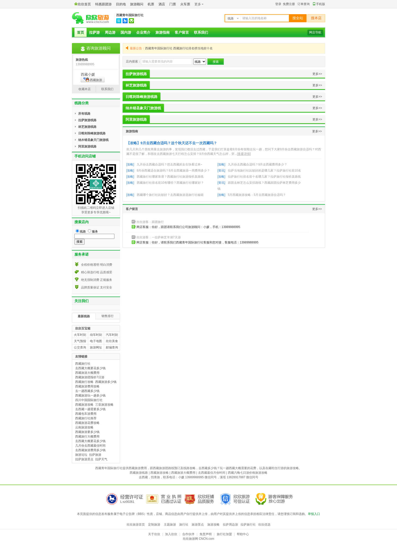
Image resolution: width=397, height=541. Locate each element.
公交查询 (80, 347)
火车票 (185, 4)
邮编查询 (112, 347)
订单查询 (303, 4)
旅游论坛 (81, 454)
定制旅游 (154, 524)
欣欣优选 (264, 524)
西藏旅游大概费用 (87, 372)
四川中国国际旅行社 (89, 400)
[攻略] (130, 164)
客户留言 (182, 32)
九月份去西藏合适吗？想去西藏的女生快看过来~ (169, 164)
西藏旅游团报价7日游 (89, 377)
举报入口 (314, 514)
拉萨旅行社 (248, 524)
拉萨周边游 (230, 524)
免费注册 (289, 4)
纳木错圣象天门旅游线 (143, 108)
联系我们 (201, 32)
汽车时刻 (112, 335)
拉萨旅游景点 (84, 459)
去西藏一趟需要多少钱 (90, 409)
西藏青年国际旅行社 (130, 15)
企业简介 (143, 32)
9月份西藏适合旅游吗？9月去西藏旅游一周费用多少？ (173, 170)
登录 (278, 4)
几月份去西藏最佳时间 (90, 445)
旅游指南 (162, 32)
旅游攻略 (213, 524)
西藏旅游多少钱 (105, 382)
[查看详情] (244, 154)
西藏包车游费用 (85, 413)
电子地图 (96, 341)
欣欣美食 (112, 341)
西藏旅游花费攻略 (87, 423)
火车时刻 (80, 335)
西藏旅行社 (82, 363)
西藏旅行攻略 (84, 382)
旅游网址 (96, 347)
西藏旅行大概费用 (87, 436)
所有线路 (84, 113)
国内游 (126, 32)
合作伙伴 (188, 534)
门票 (172, 4)
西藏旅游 (92, 79)
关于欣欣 (154, 534)
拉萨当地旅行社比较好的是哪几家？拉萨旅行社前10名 (264, 170)
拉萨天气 (101, 459)
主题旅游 (170, 524)
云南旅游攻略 (84, 427)
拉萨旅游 (95, 454)
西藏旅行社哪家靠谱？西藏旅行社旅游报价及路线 (170, 176)
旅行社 (183, 524)
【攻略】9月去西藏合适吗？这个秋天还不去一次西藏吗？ (171, 143)
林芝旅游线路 (136, 85)
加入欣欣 (171, 534)
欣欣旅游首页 (136, 524)
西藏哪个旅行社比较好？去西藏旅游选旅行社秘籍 (170, 195)
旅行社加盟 (224, 534)
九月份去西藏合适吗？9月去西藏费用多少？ (257, 164)
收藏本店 (84, 89)
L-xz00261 (127, 502)
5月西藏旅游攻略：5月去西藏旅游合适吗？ (257, 195)
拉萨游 (94, 32)
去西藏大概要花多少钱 (90, 368)
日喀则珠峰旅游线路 (141, 97)
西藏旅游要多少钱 (87, 432)
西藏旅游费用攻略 (87, 386)
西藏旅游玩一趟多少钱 (90, 395)
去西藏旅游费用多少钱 (90, 450)
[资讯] (221, 170)
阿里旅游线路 (136, 119)
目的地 (121, 4)
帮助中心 (243, 534)
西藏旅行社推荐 (85, 418)
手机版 (319, 4)
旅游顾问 (136, 4)
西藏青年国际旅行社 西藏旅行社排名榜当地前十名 (179, 48)
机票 (151, 4)
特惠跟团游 (103, 4)
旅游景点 (198, 524)
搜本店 (316, 18)
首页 (80, 32)
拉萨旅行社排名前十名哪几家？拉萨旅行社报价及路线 (264, 176)
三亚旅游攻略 (104, 404)
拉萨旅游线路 (136, 74)
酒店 (161, 4)
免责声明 (206, 534)
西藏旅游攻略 (84, 404)
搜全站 (297, 18)
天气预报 (80, 341)
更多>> (317, 74)
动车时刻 (96, 335)
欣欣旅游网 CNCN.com (198, 538)
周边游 (110, 32)
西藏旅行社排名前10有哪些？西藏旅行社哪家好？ (170, 182)
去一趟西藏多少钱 (87, 391)
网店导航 (315, 32)
